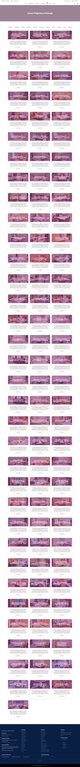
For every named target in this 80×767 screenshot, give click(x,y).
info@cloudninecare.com (7, 734)
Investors (62, 731)
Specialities (43, 732)
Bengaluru (10, 27)
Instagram (64, 744)
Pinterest (64, 747)
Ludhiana (47, 27)
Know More (18, 46)
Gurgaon (23, 738)
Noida (65, 27)
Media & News (44, 745)
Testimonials (43, 741)
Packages (43, 735)
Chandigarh (17, 27)
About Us (43, 731)
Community (43, 734)
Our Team (43, 739)
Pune (22, 751)
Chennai (23, 27)
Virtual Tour (43, 748)
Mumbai (53, 27)
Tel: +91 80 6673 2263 (6, 742)
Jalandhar (23, 741)
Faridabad (29, 27)
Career (62, 735)
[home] (13, 3)
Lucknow (23, 742)
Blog (42, 738)
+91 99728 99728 (5, 736)
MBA (42, 742)
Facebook (64, 739)
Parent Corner (44, 744)
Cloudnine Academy (45, 751)
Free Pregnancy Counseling (66, 732)
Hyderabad (42, 27)
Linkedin (64, 742)
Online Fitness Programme (66, 734)
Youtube (64, 746)
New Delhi (59, 27)
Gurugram (35, 27)
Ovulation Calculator (45, 749)
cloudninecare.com (38, 765)
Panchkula (70, 27)
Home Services (44, 746)
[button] (26, 3)
